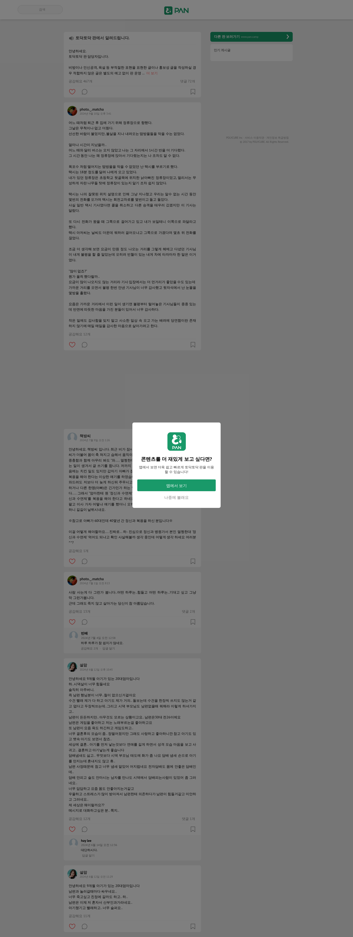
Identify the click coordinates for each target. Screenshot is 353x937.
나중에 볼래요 (176, 497)
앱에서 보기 (176, 485)
